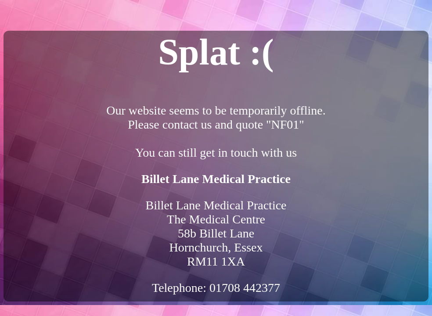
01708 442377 (244, 287)
